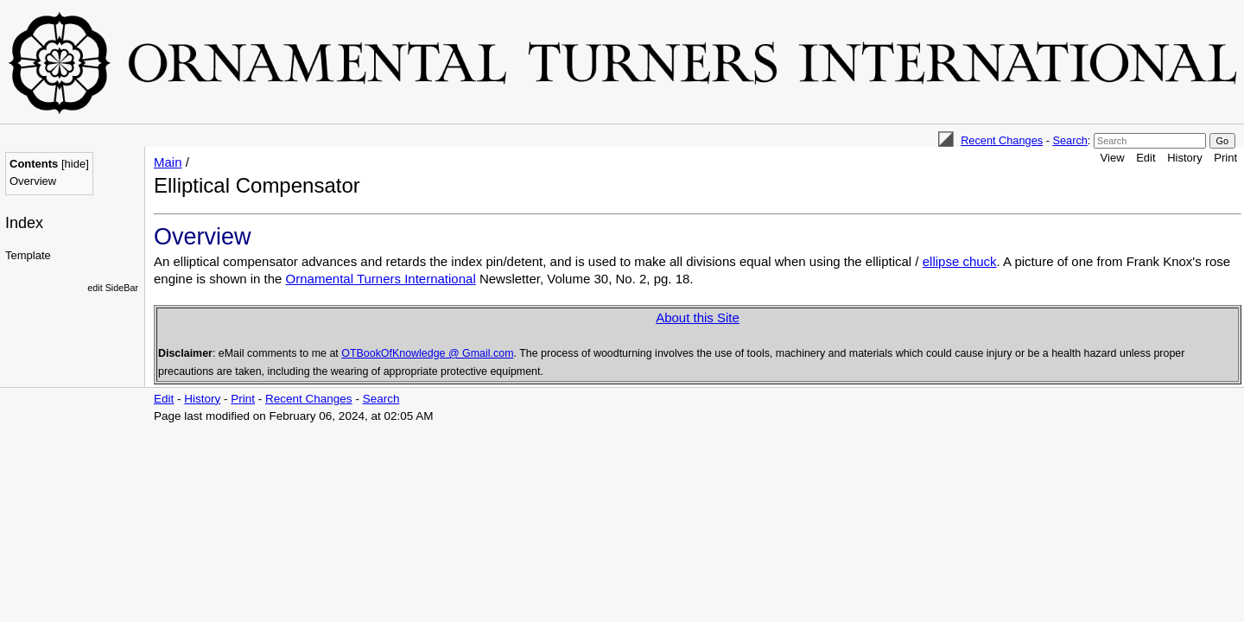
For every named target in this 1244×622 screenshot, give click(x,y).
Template (28, 255)
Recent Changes (1002, 140)
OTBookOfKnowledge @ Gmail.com (427, 353)
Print (1225, 157)
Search (1069, 140)
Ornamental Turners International (381, 278)
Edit (1145, 157)
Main (168, 162)
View (1113, 157)
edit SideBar (112, 287)
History (1184, 157)
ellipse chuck (960, 261)
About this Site (697, 317)
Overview (33, 181)
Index (24, 223)
